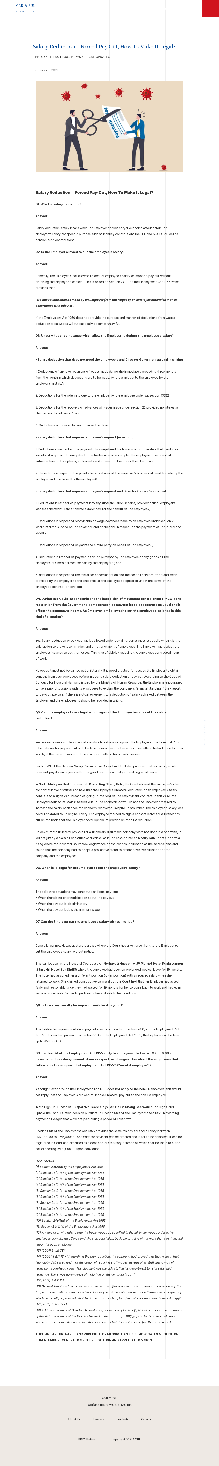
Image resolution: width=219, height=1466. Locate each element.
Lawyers (98, 1419)
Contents (122, 1419)
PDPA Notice (86, 1439)
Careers (146, 1419)
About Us (74, 1419)
